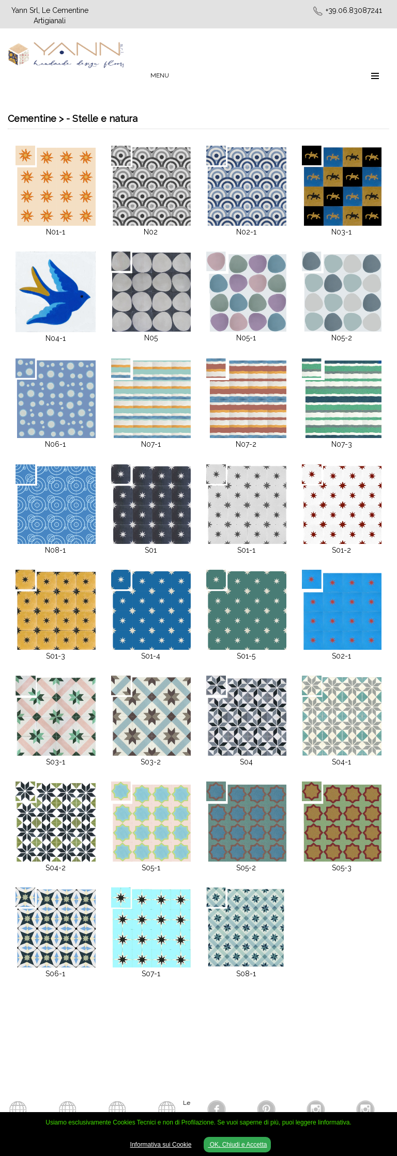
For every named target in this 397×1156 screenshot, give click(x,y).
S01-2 (341, 550)
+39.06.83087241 (354, 10)
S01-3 (55, 656)
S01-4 (150, 656)
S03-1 (55, 762)
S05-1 (151, 868)
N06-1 (55, 444)
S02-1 (341, 656)
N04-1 (55, 338)
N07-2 (246, 444)
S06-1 (55, 974)
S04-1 (341, 762)
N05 (151, 338)
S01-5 (246, 656)
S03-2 (151, 762)
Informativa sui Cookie (161, 1144)
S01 (151, 550)
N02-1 (246, 232)
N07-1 (151, 444)
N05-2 (341, 338)
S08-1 (246, 974)
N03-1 (341, 232)
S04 (246, 762)
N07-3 (341, 444)
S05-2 (246, 868)
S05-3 (342, 868)
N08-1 (55, 550)
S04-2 (55, 868)
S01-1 (246, 550)
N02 (151, 232)
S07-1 (151, 974)
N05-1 (246, 338)
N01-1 (55, 232)
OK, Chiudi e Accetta (237, 1144)
